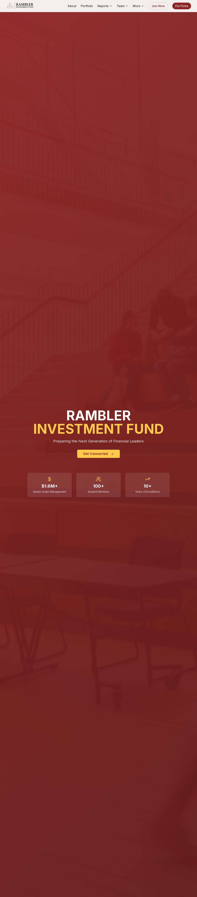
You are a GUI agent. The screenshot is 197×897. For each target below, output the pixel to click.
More (138, 6)
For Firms (181, 6)
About (72, 6)
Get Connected (98, 454)
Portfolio (87, 6)
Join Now (158, 6)
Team (122, 6)
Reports (104, 6)
